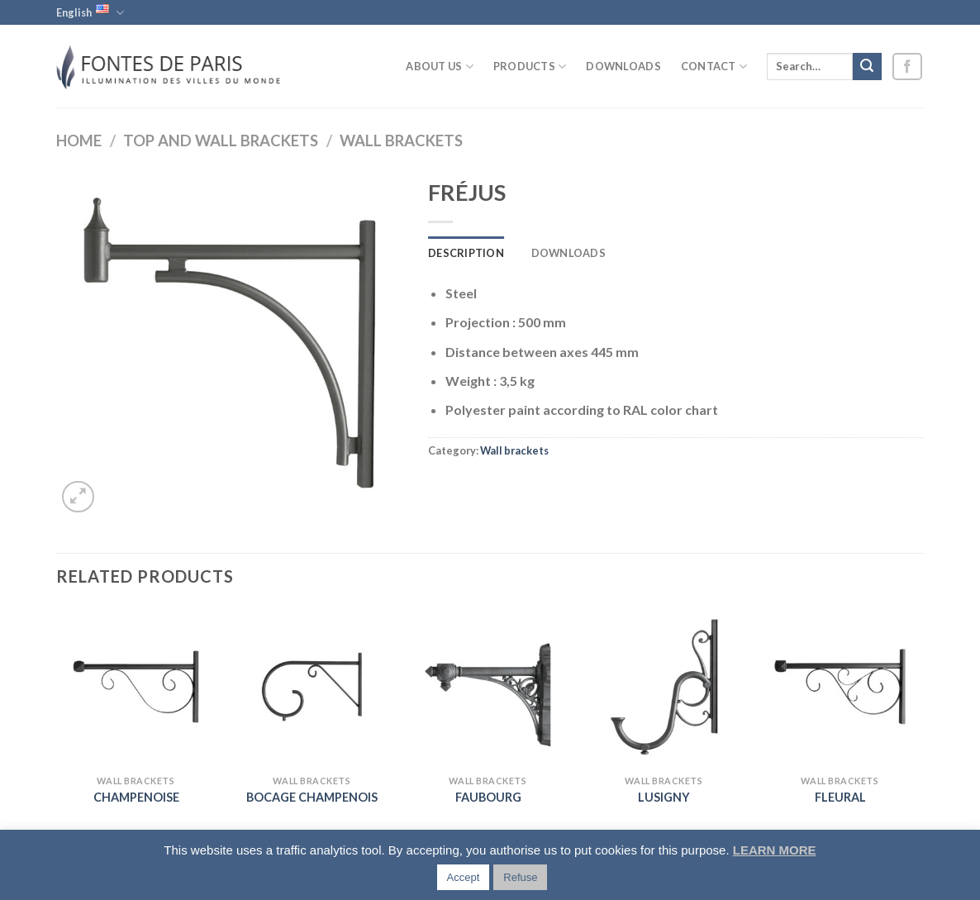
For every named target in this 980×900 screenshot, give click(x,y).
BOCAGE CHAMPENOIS (312, 797)
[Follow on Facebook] (907, 66)
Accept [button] (463, 877)
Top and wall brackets (220, 140)
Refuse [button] (520, 877)
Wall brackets (401, 140)
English (90, 12)
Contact (714, 66)
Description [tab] (466, 253)
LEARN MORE (774, 850)
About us (439, 66)
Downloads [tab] (568, 253)
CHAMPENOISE (136, 797)
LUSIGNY (664, 797)
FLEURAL (840, 797)
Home (79, 140)
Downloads (623, 66)
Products (530, 66)
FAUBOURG (488, 797)
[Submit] (867, 67)
